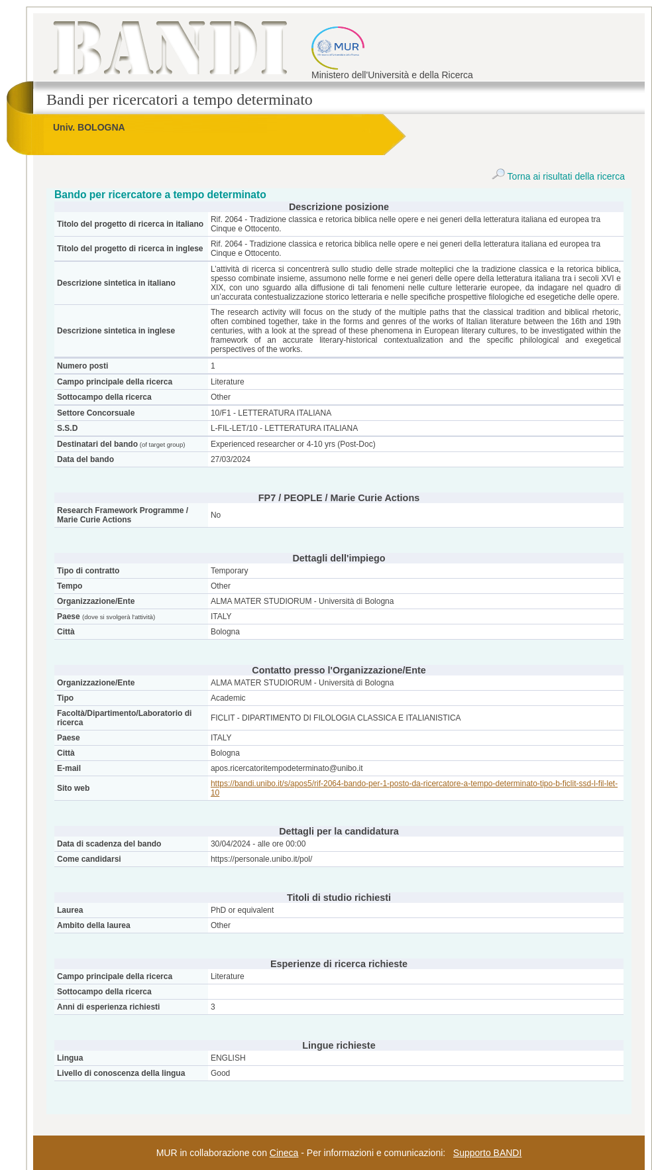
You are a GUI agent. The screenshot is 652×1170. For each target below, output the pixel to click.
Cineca (284, 1152)
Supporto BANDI (487, 1152)
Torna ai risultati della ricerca (558, 176)
